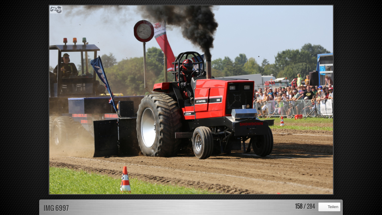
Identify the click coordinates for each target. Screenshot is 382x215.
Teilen (333, 207)
